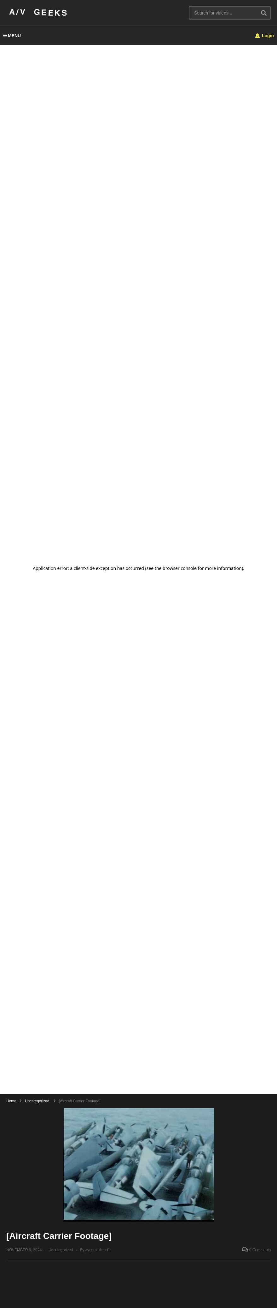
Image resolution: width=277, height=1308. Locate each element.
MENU (12, 35)
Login (264, 35)
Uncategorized (61, 1250)
